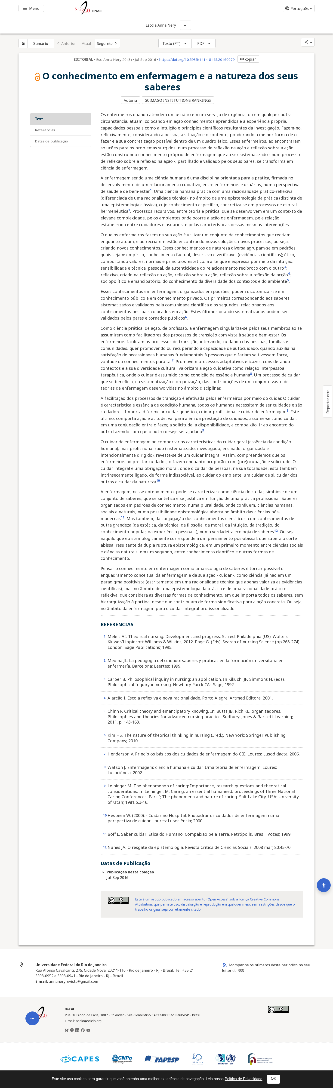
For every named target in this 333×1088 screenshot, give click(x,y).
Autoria (130, 100)
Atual (86, 43)
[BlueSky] (66, 1029)
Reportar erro (327, 401)
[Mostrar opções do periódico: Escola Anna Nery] (185, 25)
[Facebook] (83, 1029)
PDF (200, 43)
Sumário (40, 43)
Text (39, 118)
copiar (248, 59)
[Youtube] (88, 1029)
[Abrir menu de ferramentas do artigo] (32, 1007)
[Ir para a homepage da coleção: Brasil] (141, 8)
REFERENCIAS (45, 129)
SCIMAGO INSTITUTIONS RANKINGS (179, 100)
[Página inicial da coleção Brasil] (39, 1018)
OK (273, 1078)
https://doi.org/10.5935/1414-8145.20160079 (197, 59)
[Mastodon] (72, 1029)
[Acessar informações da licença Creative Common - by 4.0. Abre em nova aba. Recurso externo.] (118, 899)
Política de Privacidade (243, 1079)
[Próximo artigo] (107, 43)
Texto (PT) (171, 43)
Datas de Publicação (51, 140)
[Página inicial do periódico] (23, 43)
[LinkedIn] (77, 1029)
